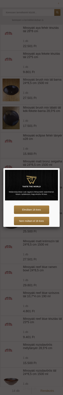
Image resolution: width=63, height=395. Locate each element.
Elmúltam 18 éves (31, 209)
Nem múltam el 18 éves (31, 221)
